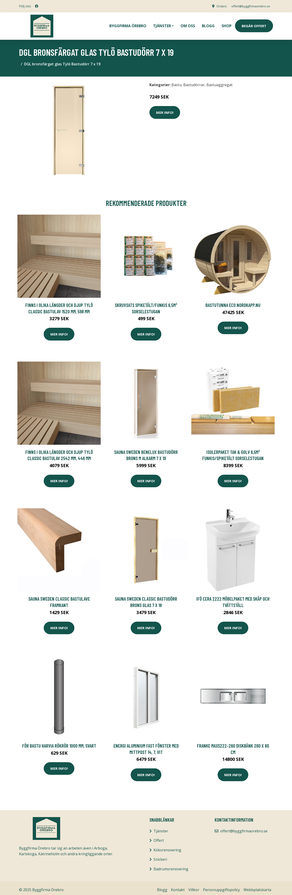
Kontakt (178, 886)
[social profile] (36, 6)
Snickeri (160, 856)
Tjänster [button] (162, 24)
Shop (227, 24)
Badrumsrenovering (171, 865)
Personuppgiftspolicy (221, 886)
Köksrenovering (167, 846)
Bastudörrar (194, 81)
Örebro (218, 6)
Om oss (188, 24)
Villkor (193, 886)
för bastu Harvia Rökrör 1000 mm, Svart (59, 742)
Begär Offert (254, 24)
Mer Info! (164, 109)
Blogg (208, 24)
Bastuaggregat (219, 81)
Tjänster (161, 827)
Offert (159, 837)
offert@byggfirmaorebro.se (249, 6)
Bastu (176, 81)
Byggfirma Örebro (127, 24)
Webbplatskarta (257, 886)
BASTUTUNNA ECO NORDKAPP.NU (232, 302)
